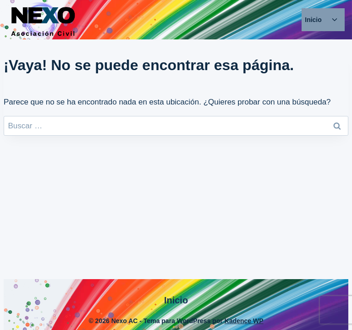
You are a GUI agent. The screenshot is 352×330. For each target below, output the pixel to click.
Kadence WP (244, 320)
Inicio (313, 19)
